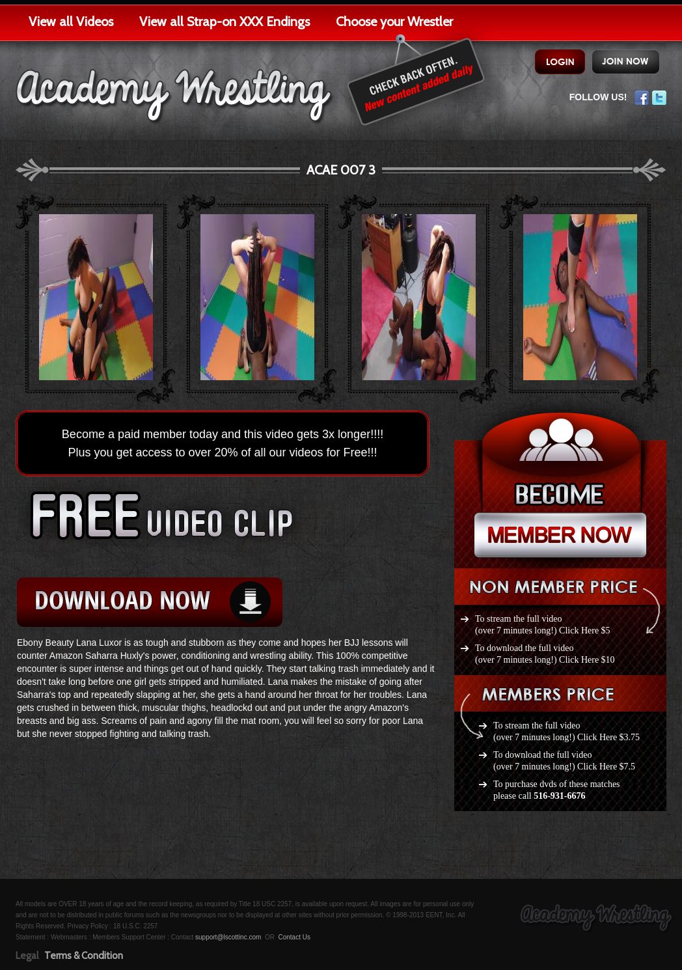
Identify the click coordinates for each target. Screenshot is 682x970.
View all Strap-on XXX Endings (224, 21)
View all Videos (71, 21)
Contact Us (294, 937)
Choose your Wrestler (394, 21)
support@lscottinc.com (228, 937)
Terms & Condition (83, 956)
